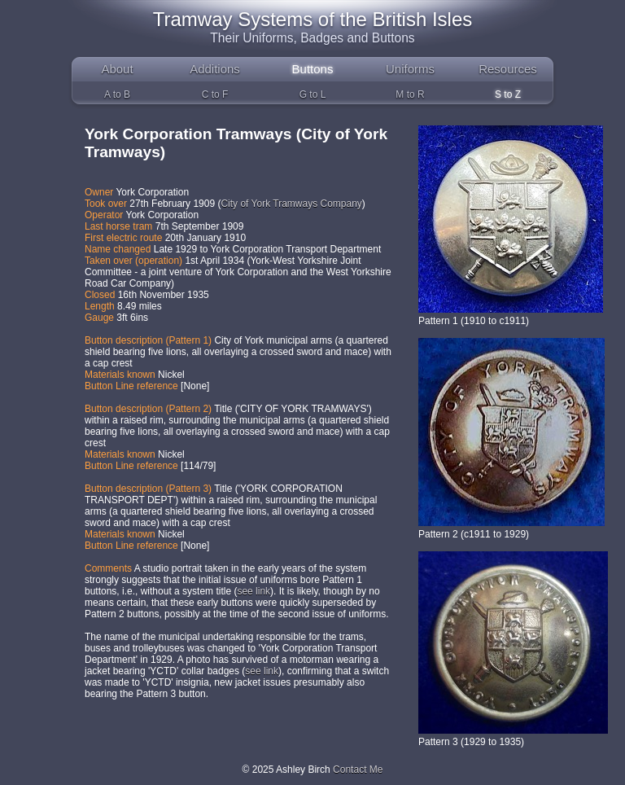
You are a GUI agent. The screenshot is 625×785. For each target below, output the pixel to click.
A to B (117, 94)
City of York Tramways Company (291, 203)
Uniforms (410, 69)
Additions (215, 69)
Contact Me (357, 769)
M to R (410, 94)
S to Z (508, 94)
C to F (215, 94)
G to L (312, 94)
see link (253, 591)
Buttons (313, 69)
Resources (508, 69)
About (117, 69)
